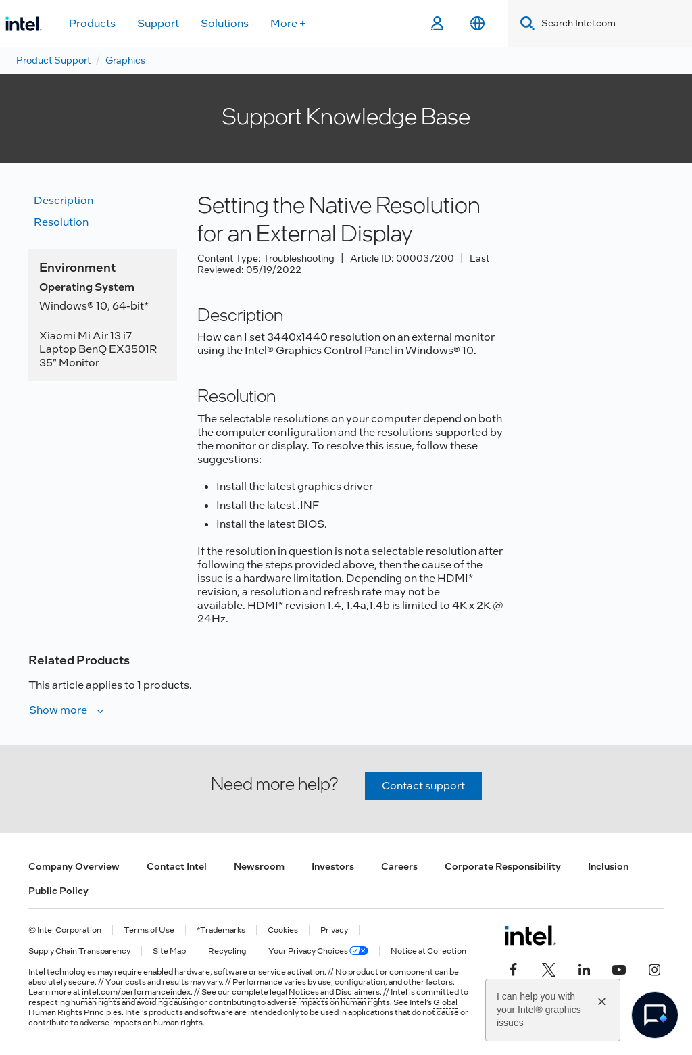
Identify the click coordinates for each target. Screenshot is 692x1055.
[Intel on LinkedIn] (583, 968)
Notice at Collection (428, 951)
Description (63, 200)
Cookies (283, 930)
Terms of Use (149, 930)
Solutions (225, 23)
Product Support (53, 60)
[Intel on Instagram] (654, 968)
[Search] (524, 23)
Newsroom (259, 866)
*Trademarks (221, 930)
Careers (399, 866)
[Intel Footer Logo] (530, 935)
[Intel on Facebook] (513, 968)
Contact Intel (177, 866)
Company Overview (74, 866)
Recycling (227, 951)
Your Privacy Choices (318, 951)
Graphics (125, 60)
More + (288, 23)
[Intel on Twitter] (548, 968)
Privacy (334, 930)
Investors (333, 866)
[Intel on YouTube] (619, 968)
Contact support (423, 786)
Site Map (169, 951)
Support (158, 23)
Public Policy (58, 891)
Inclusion (608, 866)
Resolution (61, 222)
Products (92, 23)
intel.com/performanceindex (136, 992)
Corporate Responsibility (503, 866)
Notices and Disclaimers (334, 992)
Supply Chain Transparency (79, 951)
